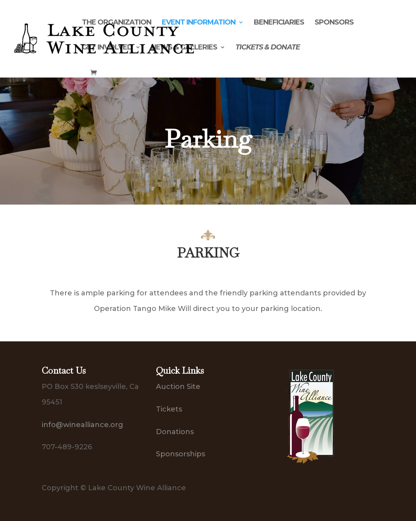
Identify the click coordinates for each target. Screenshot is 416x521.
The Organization (116, 22)
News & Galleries (184, 47)
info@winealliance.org (82, 424)
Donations (175, 431)
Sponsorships (180, 454)
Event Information (198, 22)
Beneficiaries (279, 22)
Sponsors (334, 22)
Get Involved (107, 47)
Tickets (169, 409)
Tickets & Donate (267, 47)
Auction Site (178, 386)
